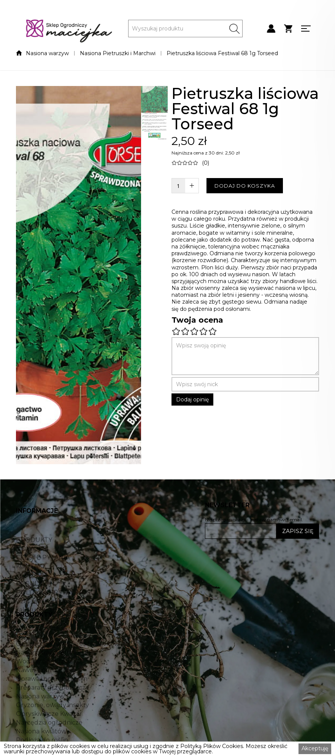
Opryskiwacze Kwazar (49, 734)
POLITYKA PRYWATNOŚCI (56, 613)
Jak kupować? (38, 630)
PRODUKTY (34, 560)
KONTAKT (31, 586)
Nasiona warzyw (47, 53)
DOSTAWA (32, 595)
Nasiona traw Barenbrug (53, 673)
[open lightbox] (78, 275)
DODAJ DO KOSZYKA (244, 186)
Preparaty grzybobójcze (52, 708)
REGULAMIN (35, 604)
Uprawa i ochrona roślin (51, 699)
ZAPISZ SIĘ (297, 531)
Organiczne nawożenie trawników (67, 664)
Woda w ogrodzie (42, 681)
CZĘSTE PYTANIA (43, 578)
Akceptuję (315, 748)
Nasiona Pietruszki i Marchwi (118, 53)
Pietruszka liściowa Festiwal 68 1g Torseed (222, 53)
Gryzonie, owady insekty (52, 725)
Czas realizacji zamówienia (55, 621)
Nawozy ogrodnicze (46, 690)
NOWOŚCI (32, 569)
